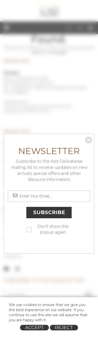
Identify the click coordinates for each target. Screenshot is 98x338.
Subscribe (49, 213)
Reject (64, 327)
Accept (34, 327)
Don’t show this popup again (52, 229)
